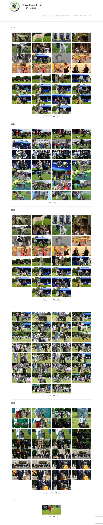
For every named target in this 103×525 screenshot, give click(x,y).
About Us (47, 17)
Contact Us (85, 17)
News (75, 17)
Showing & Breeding (62, 17)
